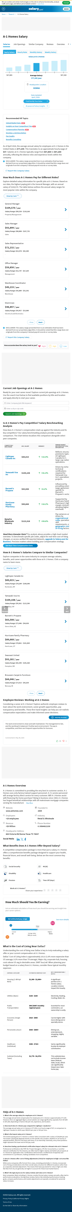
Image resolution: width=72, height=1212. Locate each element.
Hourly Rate (22, 52)
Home (3, 14)
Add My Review (58, 717)
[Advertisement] (36, 368)
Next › (40, 322)
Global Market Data (15, 123)
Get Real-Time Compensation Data (19, 545)
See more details (62, 919)
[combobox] (36, 403)
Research (11, 14)
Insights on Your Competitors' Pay (21, 126)
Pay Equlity (10, 136)
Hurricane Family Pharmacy (10, 504)
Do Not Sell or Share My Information (15, 1206)
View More (29, 803)
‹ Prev (31, 322)
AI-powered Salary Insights (37, 106)
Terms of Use (7, 1202)
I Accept (66, 3)
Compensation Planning (17, 129)
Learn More (41, 4)
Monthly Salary (36, 52)
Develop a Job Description (16, 133)
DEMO (66, 9)
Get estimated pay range (17, 919)
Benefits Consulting (13, 139)
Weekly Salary (50, 52)
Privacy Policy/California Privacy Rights (16, 1199)
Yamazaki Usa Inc (12, 473)
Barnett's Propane (10, 489)
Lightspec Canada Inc (10, 457)
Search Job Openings (15, 414)
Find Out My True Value (37, 101)
